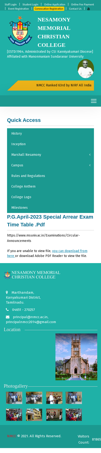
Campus (50, 165)
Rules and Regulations (28, 176)
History (16, 134)
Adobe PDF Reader (49, 256)
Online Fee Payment (82, 4)
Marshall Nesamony (50, 155)
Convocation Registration (49, 8)
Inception (18, 144)
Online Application (54, 4)
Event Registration (18, 8)
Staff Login (11, 4)
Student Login (30, 4)
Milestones (19, 208)
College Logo (21, 197)
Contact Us (75, 8)
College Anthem (23, 186)
